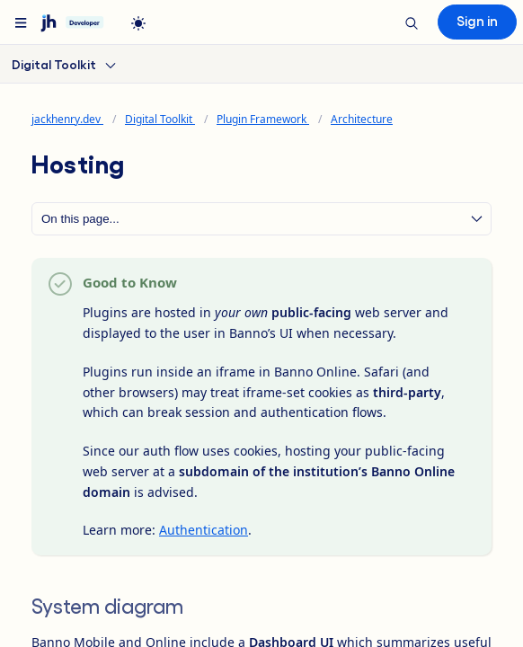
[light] (138, 23)
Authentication (203, 529)
